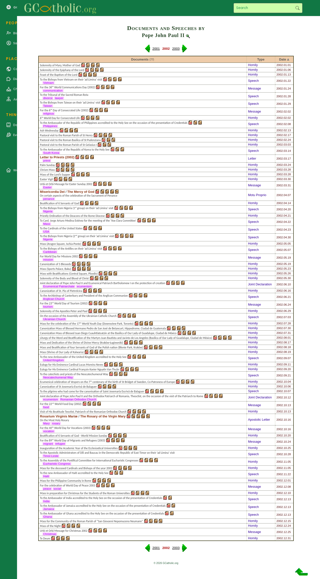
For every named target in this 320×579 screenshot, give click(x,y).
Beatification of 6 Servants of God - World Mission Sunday (73, 435)
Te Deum (45, 538)
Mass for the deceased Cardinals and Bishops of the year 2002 (76, 468)
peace (47, 488)
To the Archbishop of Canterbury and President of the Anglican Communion (84, 295)
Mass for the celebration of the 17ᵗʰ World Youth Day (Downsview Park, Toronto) (87, 323)
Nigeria (47, 211)
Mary (46, 423)
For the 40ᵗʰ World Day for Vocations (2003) (65, 428)
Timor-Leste (50, 455)
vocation (48, 431)
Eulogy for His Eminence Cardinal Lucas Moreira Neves (71, 364)
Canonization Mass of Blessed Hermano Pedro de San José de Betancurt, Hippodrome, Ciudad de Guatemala (103, 328)
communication (53, 90)
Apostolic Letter (259, 419)
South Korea (51, 152)
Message (254, 88)
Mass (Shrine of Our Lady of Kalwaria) (62, 352)
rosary (56, 423)
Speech (253, 81)
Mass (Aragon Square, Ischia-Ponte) (60, 244)
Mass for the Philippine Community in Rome (66, 480)
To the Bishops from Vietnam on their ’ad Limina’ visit (71, 79)
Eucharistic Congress (56, 463)
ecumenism (84, 286)
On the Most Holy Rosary (54, 420)
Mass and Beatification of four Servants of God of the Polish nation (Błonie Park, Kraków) (91, 347)
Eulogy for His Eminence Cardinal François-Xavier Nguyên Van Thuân (79, 369)
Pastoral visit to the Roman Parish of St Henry (66, 135)
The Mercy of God (80, 192)
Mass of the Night (50, 526)
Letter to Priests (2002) (57, 157)
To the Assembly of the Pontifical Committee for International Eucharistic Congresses (89, 460)
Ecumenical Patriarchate (58, 286)
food (46, 407)
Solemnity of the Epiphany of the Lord (62, 70)
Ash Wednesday (49, 130)
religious (48, 113)
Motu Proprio (257, 195)
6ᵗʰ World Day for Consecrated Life (60, 118)
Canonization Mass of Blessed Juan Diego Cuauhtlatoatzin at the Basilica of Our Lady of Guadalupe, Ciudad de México (108, 333)
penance (48, 198)
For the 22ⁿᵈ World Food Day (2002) (61, 404)
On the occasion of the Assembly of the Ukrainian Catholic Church (78, 316)
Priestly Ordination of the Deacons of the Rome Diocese (72, 216)
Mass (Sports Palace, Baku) (55, 269)
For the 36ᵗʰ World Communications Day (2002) (67, 87)
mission (48, 259)
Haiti (46, 476)
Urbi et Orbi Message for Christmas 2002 (64, 530)
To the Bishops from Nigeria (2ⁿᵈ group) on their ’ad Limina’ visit (77, 236)
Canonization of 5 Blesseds (55, 264)
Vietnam (48, 82)
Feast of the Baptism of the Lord (58, 75)
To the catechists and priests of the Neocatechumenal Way (74, 374)
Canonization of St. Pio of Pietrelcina (61, 291)
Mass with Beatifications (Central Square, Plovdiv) (69, 273)
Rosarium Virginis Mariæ (59, 416)
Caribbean (50, 251)
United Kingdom (53, 360)
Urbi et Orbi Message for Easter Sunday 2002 (66, 184)
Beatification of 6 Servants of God (59, 203)
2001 (156, 49)
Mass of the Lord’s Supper (55, 174)
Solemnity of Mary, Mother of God (60, 65)
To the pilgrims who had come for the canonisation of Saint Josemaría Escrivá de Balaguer (92, 391)
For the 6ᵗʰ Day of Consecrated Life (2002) (64, 110)
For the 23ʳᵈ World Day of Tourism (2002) (64, 303)
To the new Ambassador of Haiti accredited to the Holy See (74, 473)
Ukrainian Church (54, 319)
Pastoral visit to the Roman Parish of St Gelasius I (68, 145)
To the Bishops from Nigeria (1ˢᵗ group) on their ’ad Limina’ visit (77, 208)
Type (260, 59)
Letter (252, 158)
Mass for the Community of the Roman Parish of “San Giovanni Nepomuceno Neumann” (91, 521)
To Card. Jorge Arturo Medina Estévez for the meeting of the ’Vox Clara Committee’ (88, 220)
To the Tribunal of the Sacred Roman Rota (64, 95)
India (46, 501)
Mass (46, 223)
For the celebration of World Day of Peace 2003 (67, 485)
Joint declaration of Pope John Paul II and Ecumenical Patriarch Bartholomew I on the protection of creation (102, 283)
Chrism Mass (47, 170)
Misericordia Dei (52, 192)
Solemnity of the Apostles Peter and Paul (64, 311)
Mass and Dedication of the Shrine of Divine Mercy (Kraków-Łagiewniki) (81, 342)
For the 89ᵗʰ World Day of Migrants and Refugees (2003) (72, 440)
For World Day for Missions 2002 (59, 256)
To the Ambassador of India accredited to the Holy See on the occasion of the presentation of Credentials (101, 498)
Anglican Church (53, 298)
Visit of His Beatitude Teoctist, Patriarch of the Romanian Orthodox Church (83, 411)
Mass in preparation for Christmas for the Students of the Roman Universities (85, 493)
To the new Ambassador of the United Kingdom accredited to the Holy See (83, 357)
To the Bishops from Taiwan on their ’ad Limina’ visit (70, 102)
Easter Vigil (46, 179)
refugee (60, 443)
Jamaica (48, 508)
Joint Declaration (260, 284)
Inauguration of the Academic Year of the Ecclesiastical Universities (79, 448)
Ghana (47, 516)
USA (46, 231)
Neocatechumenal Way (58, 377)
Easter (47, 187)
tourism (48, 306)
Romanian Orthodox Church (78, 399)
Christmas (49, 533)
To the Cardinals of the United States (61, 228)
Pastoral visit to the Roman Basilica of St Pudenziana (70, 140)
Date (282, 59)
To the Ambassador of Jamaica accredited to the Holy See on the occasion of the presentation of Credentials (103, 505)
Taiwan (47, 105)
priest (46, 160)
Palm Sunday (47, 165)
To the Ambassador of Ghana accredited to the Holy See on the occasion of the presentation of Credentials (102, 513)
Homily (253, 65)
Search (297, 8)
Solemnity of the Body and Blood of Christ (64, 278)
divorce (48, 98)
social (57, 488)
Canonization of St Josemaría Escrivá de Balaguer (68, 386)
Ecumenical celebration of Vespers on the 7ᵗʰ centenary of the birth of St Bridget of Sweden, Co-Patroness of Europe (107, 382)
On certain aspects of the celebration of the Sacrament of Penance (78, 195)
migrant (48, 443)
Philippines (50, 126)
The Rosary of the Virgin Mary (103, 416)
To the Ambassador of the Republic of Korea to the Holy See (75, 149)
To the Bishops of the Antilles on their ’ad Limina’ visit (71, 248)
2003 (176, 49)
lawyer (59, 98)
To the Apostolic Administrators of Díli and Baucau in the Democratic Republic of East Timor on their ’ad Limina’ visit (107, 452)
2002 (279, 65)
